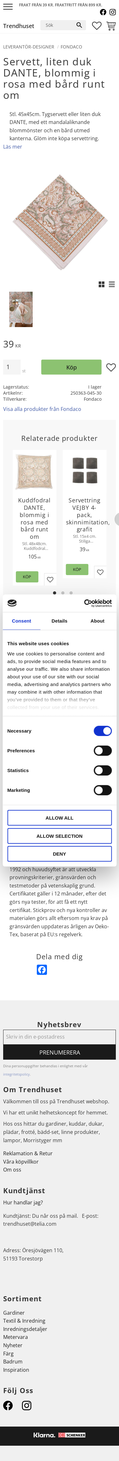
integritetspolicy (16, 1074)
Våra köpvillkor (21, 1161)
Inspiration (16, 1369)
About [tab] (97, 621)
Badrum (13, 1361)
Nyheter (13, 1345)
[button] (8, 7)
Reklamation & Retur (28, 1153)
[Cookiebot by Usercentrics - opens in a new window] (85, 603)
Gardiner (14, 1312)
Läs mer (12, 146)
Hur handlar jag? (23, 1202)
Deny (59, 854)
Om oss (12, 1169)
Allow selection (59, 835)
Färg (8, 1353)
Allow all (60, 818)
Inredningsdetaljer (25, 1329)
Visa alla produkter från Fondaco (42, 409)
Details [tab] (60, 621)
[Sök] (79, 25)
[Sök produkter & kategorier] (57, 25)
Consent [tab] (21, 621)
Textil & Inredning (24, 1320)
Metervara (15, 1336)
